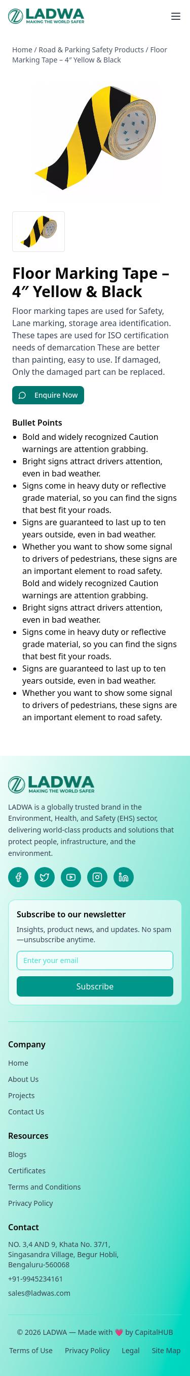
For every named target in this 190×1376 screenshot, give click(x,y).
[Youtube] (71, 877)
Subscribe (95, 986)
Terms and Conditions (44, 1187)
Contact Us (26, 1111)
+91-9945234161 (35, 1279)
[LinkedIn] (123, 877)
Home (22, 49)
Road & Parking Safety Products (91, 49)
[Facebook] (18, 877)
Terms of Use (31, 1350)
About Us (23, 1079)
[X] (44, 877)
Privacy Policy (30, 1203)
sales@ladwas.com (39, 1293)
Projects (21, 1095)
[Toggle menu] (176, 16)
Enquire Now (48, 395)
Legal (130, 1350)
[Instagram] (97, 877)
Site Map (166, 1350)
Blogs (17, 1154)
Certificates (27, 1170)
